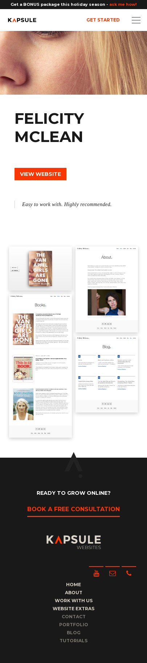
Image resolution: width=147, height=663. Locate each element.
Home (73, 584)
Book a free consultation (73, 509)
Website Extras (73, 608)
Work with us (74, 600)
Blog (74, 632)
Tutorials (73, 640)
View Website (40, 174)
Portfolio (73, 624)
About (73, 592)
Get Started (103, 20)
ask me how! (122, 4)
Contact (74, 616)
